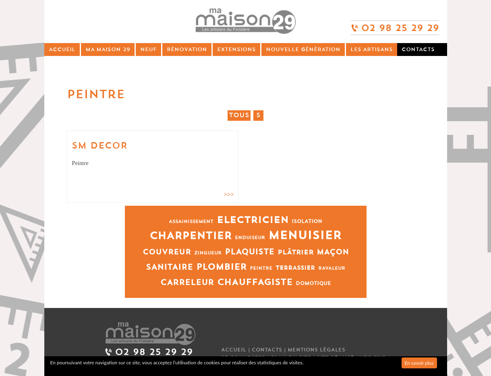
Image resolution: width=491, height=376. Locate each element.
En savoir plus (419, 363)
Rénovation (187, 49)
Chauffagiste (254, 282)
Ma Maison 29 (107, 49)
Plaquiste (249, 252)
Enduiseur (250, 238)
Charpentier (190, 236)
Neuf (148, 49)
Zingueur (208, 253)
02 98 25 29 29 (395, 24)
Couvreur (167, 252)
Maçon (333, 252)
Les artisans (371, 49)
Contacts (418, 49)
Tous (239, 115)
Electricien (252, 220)
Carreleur (187, 282)
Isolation (307, 221)
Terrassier (295, 268)
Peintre (261, 268)
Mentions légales (316, 349)
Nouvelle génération (303, 49)
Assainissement (191, 221)
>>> (229, 194)
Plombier (221, 267)
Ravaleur (331, 268)
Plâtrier (295, 252)
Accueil (62, 49)
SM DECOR (99, 145)
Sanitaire (169, 267)
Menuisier (305, 235)
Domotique (313, 283)
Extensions (236, 49)
